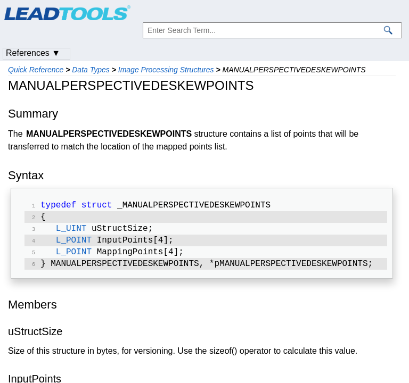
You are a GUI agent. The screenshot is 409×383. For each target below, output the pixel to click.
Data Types (91, 69)
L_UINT (71, 232)
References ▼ (33, 52)
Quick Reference (35, 69)
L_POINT (74, 245)
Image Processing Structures (166, 69)
